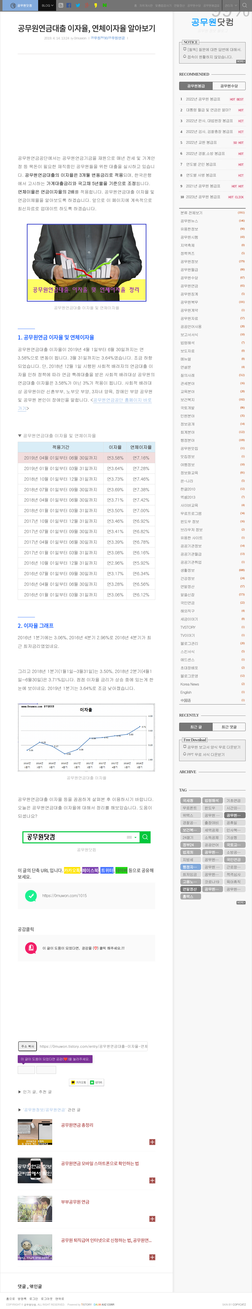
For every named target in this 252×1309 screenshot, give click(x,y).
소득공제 (212, 837)
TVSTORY (212, 627)
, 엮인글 (34, 1286)
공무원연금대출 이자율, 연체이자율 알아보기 (86, 28)
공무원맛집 (212, 448)
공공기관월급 (212, 554)
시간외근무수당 (236, 807)
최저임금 (190, 874)
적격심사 (233, 874)
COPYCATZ (239, 1304)
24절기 (188, 837)
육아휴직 (233, 881)
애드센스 (212, 659)
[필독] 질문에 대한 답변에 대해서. (214, 49)
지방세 (188, 859)
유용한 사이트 (212, 538)
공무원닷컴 (21, 5)
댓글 (22, 1286)
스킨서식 (212, 651)
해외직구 (212, 611)
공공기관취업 (212, 562)
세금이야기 (212, 619)
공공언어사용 (212, 326)
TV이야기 (212, 635)
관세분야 (212, 383)
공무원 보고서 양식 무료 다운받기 (214, 747)
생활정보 (212, 570)
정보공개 (212, 424)
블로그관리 (212, 643)
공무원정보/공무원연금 (107, 38)
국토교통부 (235, 844)
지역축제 (212, 245)
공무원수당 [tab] (229, 85)
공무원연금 (212, 286)
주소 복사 (27, 1046)
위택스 (188, 815)
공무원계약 (212, 310)
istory (86, 1304)
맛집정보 (212, 456)
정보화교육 (212, 473)
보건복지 (212, 399)
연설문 (212, 367)
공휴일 (231, 822)
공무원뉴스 (212, 221)
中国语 (212, 700)
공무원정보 (212, 261)
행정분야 (212, 440)
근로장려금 (235, 866)
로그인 (33, 1298)
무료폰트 (190, 807)
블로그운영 (212, 676)
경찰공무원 (191, 822)
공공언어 (212, 844)
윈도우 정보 (212, 521)
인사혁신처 (235, 830)
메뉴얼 (212, 359)
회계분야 (212, 432)
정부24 (188, 844)
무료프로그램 (212, 513)
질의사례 (212, 375)
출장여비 (212, 822)
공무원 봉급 (214, 815)
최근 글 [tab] (196, 726)
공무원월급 (212, 269)
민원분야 (212, 416)
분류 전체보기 (212, 213)
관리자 (229, 5)
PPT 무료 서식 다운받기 (206, 754)
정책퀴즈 (212, 253)
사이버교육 (212, 505)
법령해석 (212, 343)
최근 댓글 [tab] (228, 726)
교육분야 (212, 391)
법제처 (188, 852)
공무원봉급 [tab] (196, 85)
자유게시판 (145, 5)
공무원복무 (212, 302)
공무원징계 (212, 294)
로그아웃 (47, 1298)
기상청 (231, 837)
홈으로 (10, 1298)
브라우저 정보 (212, 529)
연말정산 (178, 5)
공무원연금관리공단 (236, 889)
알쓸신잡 (212, 594)
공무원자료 (212, 318)
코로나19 (212, 881)
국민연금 (212, 603)
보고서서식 (212, 334)
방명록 (22, 1298)
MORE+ (241, 61)
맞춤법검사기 (162, 5)
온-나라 (212, 481)
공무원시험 (212, 237)
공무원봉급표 (210, 5)
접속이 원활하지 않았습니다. (210, 56)
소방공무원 (235, 852)
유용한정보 (212, 229)
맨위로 (59, 1298)
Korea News (212, 684)
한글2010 (212, 489)
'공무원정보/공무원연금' (44, 1110)
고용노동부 (191, 881)
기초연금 (233, 800)
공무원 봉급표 (214, 866)
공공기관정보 (212, 546)
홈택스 (188, 896)
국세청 (188, 800)
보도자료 (212, 351)
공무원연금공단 (214, 852)
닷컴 (212, 22)
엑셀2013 (212, 497)
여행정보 (212, 464)
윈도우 (210, 807)
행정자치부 (191, 866)
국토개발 (212, 408)
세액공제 (212, 830)
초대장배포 (212, 668)
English (212, 692)
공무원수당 (193, 5)
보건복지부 (191, 830)
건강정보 (212, 578)
